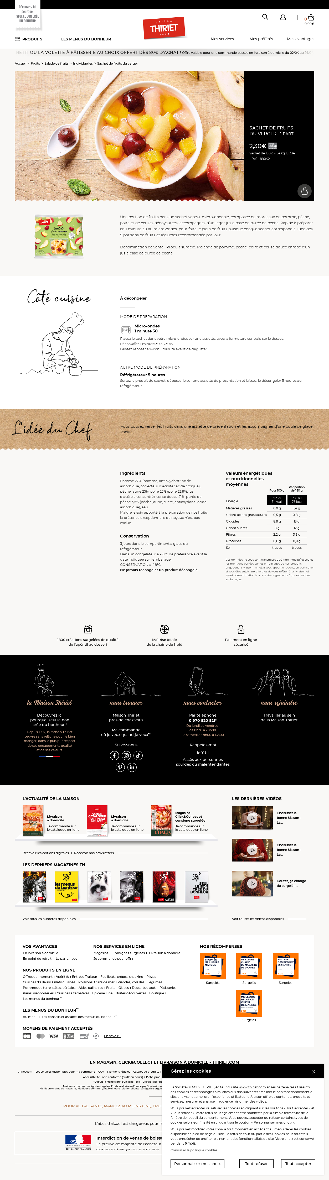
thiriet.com (25, 1071)
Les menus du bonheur (86, 39)
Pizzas (151, 977)
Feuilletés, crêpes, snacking (121, 977)
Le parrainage (66, 958)
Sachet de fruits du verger (117, 63)
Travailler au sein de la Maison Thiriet (279, 717)
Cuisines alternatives (73, 993)
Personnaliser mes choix (197, 1163)
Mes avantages (300, 38)
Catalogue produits (146, 1071)
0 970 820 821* (203, 720)
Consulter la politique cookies (194, 1150)
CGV (101, 1071)
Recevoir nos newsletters (94, 853)
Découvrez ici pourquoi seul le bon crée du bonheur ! (49, 720)
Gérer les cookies (298, 1129)
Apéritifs (62, 977)
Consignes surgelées (128, 953)
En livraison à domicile (40, 953)
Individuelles (83, 63)
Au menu (30, 1017)
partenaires (285, 1087)
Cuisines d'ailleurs (37, 982)
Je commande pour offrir (113, 958)
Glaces (124, 988)
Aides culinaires (91, 988)
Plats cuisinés (64, 982)
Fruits (35, 63)
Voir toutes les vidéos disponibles (258, 919)
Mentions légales (118, 1071)
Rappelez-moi (203, 745)
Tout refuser (256, 1163)
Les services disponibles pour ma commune (65, 1071)
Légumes (154, 982)
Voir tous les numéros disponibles (49, 919)
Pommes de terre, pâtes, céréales (49, 988)
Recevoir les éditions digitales (46, 853)
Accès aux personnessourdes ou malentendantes (203, 762)
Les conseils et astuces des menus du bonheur (79, 1017)
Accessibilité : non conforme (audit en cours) (113, 1077)
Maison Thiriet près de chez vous (126, 717)
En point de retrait (37, 958)
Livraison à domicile (164, 953)
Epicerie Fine (102, 993)
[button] (282, 18)
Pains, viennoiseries (38, 993)
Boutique (156, 993)
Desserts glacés (144, 988)
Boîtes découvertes (131, 993)
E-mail (203, 752)
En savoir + (112, 1036)
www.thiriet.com (252, 1087)
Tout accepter (298, 1163)
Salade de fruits (56, 63)
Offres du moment (38, 977)
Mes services (222, 38)
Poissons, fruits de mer (96, 982)
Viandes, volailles (131, 982)
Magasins (101, 953)
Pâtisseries (168, 988)
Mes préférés (261, 38)
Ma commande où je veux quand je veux (126, 732)
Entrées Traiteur (84, 977)
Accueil (20, 63)
